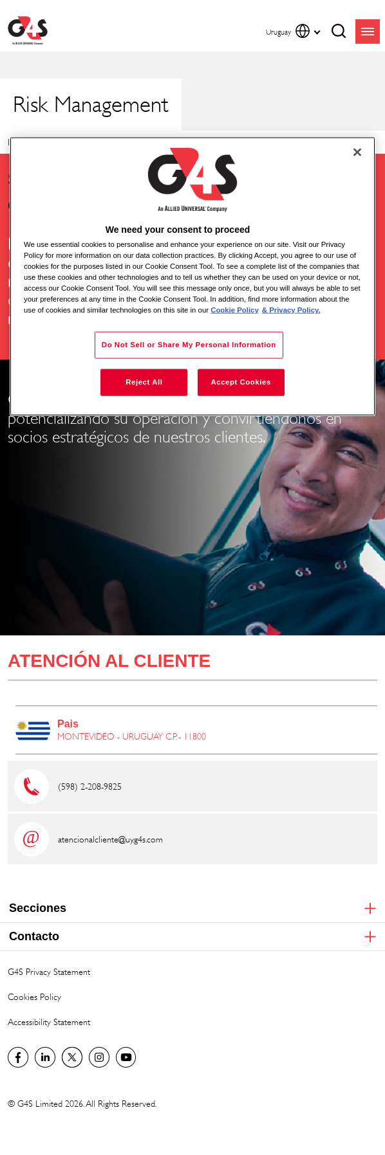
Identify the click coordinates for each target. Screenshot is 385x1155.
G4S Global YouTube (126, 1057)
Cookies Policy (34, 996)
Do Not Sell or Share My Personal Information (189, 345)
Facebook (18, 1057)
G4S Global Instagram (99, 1057)
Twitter (72, 1057)
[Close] (357, 152)
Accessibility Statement (49, 1021)
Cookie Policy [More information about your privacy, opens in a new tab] (235, 310)
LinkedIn (45, 1057)
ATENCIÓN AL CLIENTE (109, 661)
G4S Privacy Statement (49, 971)
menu (367, 31)
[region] (192, 276)
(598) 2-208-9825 (90, 786)
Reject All (144, 382)
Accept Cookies (240, 382)
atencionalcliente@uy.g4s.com (110, 838)
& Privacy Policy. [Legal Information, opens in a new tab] (291, 310)
